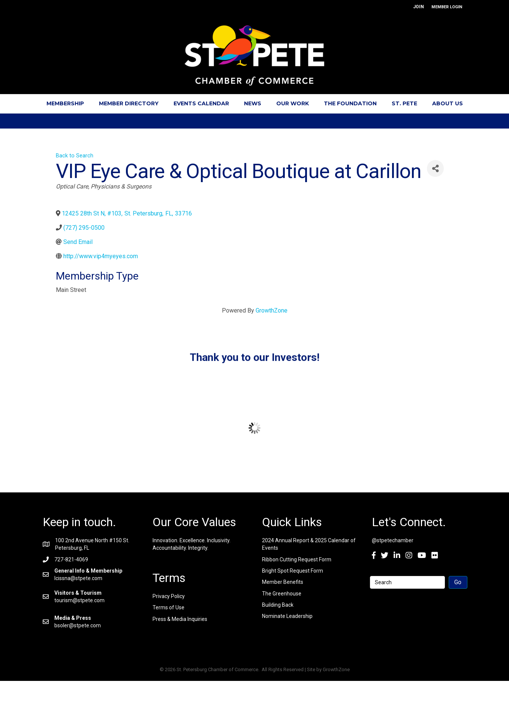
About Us (447, 103)
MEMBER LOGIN (446, 6)
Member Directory (129, 103)
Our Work (292, 103)
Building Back (277, 605)
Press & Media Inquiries (180, 619)
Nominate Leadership (287, 616)
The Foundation (350, 103)
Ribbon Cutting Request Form (296, 559)
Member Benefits (282, 582)
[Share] (435, 168)
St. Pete (404, 103)
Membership (65, 103)
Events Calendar (201, 103)
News (252, 103)
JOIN (418, 6)
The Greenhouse (281, 594)
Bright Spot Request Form (292, 571)
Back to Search (74, 156)
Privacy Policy (169, 596)
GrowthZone (271, 310)
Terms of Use (168, 607)
